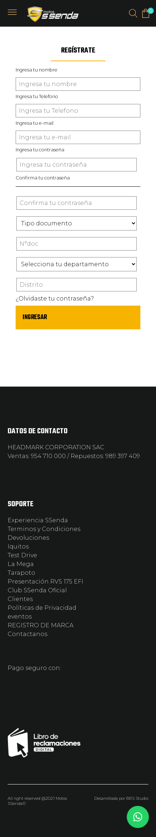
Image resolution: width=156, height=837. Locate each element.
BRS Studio (137, 798)
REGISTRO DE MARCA (40, 625)
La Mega (21, 564)
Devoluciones (28, 537)
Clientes (20, 599)
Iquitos (18, 546)
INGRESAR (35, 317)
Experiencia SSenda (38, 520)
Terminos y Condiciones (44, 529)
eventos (20, 616)
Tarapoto (21, 572)
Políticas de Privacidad (42, 607)
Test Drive (22, 555)
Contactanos (27, 634)
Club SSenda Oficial (37, 590)
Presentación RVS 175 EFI (45, 581)
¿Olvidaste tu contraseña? (55, 298)
